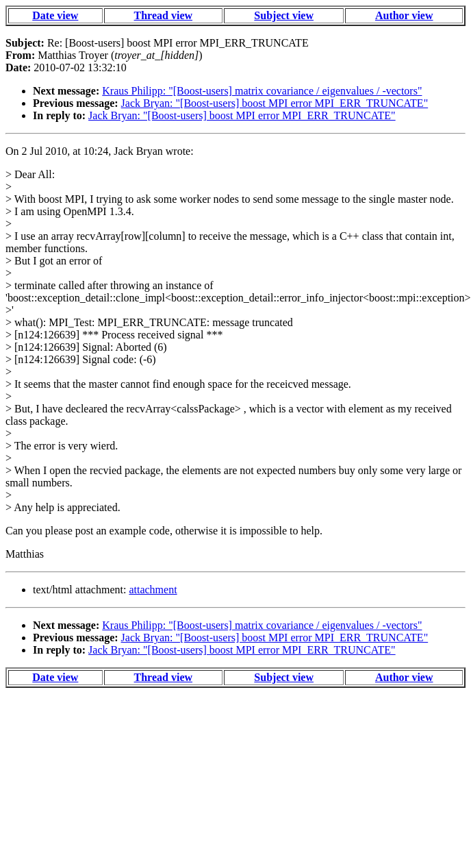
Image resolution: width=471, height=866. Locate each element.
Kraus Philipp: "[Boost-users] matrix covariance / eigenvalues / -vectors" (262, 91)
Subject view (284, 15)
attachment (153, 589)
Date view (55, 15)
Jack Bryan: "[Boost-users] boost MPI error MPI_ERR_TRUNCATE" (275, 103)
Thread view (163, 15)
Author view (404, 15)
